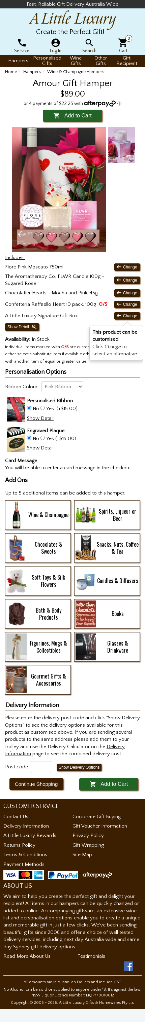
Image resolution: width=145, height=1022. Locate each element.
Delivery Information (26, 826)
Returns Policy (19, 845)
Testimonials (91, 956)
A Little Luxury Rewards (29, 835)
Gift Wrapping (88, 845)
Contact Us (15, 816)
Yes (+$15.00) (60, 438)
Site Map (82, 854)
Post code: (17, 767)
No (35, 408)
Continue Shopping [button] (36, 784)
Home (11, 71)
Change (127, 267)
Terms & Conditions (25, 854)
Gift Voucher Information (99, 826)
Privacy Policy (88, 835)
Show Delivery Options (79, 767)
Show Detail (22, 327)
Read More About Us (27, 956)
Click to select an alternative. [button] (115, 343)
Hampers (32, 71)
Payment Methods (24, 864)
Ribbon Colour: (22, 387)
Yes (50, 408)
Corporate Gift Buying (96, 816)
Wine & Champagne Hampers (75, 71)
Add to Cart (72, 115)
